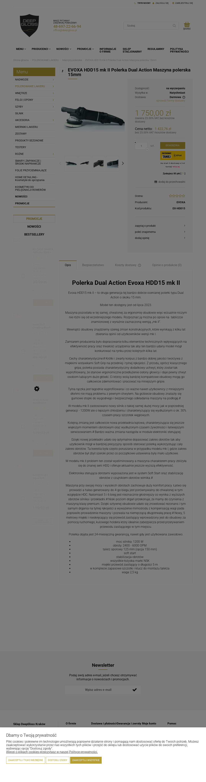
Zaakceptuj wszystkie (86, 760)
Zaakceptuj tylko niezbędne (25, 760)
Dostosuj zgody (57, 760)
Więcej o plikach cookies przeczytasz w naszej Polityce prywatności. (52, 752)
